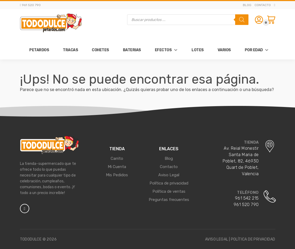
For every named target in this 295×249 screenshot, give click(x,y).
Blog (247, 5)
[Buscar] (241, 19)
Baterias (132, 50)
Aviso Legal (168, 175)
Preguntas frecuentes (169, 199)
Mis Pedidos (117, 175)
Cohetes (100, 50)
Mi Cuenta (117, 166)
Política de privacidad (168, 183)
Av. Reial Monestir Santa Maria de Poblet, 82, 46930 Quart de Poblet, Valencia (241, 161)
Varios (224, 50)
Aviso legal (216, 239)
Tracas (70, 50)
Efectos (163, 50)
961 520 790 (246, 204)
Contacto (263, 5)
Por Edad (254, 50)
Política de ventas (168, 191)
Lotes (198, 50)
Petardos (39, 50)
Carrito (117, 158)
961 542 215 (247, 198)
